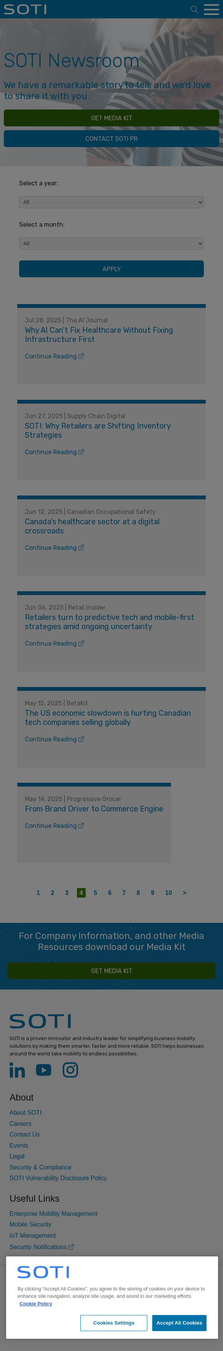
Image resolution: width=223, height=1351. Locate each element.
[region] (112, 1297)
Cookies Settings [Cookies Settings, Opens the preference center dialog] (114, 1323)
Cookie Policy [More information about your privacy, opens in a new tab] (36, 1304)
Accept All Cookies (179, 1323)
